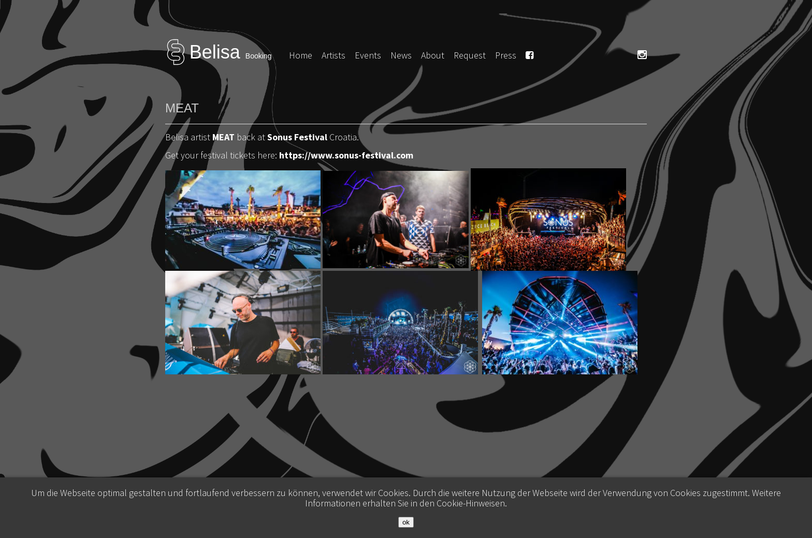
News (401, 55)
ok (406, 522)
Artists (333, 55)
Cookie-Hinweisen (471, 503)
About (432, 55)
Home (300, 55)
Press (505, 55)
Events (368, 55)
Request (470, 55)
